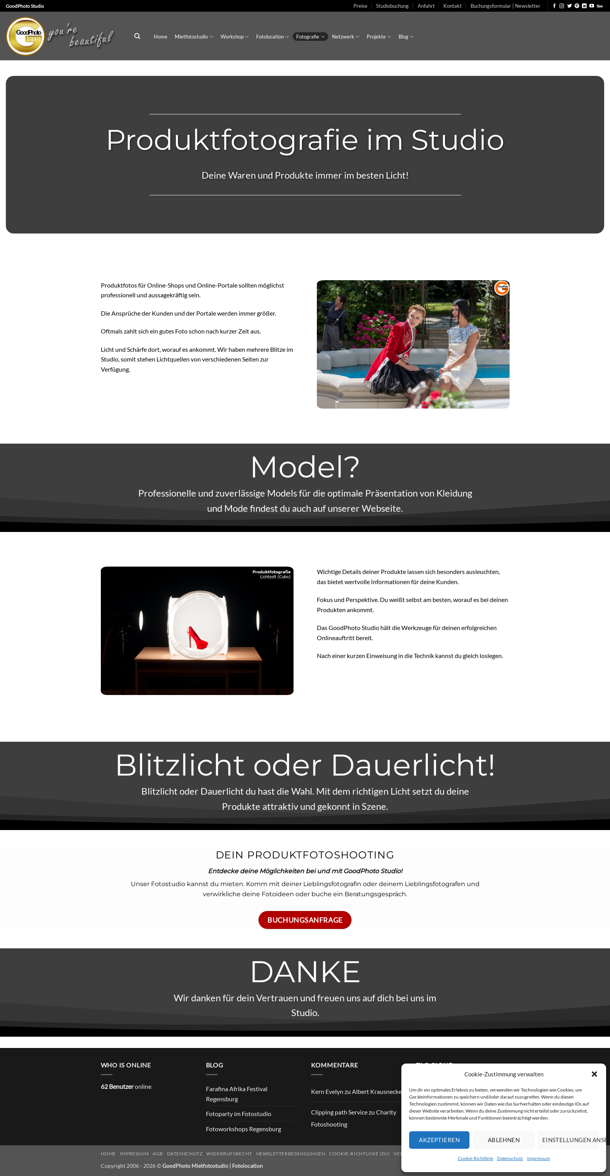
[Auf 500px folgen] (600, 6)
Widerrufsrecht (229, 1154)
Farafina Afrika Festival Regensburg (236, 1093)
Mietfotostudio (194, 36)
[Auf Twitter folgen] (569, 6)
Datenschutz (510, 1158)
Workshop (235, 36)
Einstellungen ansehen (570, 1139)
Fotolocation (272, 36)
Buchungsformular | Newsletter (505, 6)
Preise (360, 6)
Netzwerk (345, 36)
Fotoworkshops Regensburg (243, 1128)
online (126, 1086)
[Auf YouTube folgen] (591, 6)
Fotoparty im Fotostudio (238, 1113)
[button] (594, 1074)
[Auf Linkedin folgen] (584, 6)
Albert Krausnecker (378, 1091)
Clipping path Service (339, 1112)
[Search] (137, 36)
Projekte (379, 36)
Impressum (538, 1158)
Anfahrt (426, 6)
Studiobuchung (392, 6)
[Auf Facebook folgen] (554, 6)
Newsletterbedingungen (290, 1154)
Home (160, 36)
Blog (406, 36)
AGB (158, 1154)
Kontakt (452, 6)
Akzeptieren (439, 1139)
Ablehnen (504, 1139)
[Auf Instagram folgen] (561, 6)
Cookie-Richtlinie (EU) (359, 1154)
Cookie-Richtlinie (475, 1158)
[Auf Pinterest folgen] (577, 6)
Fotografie (310, 36)
